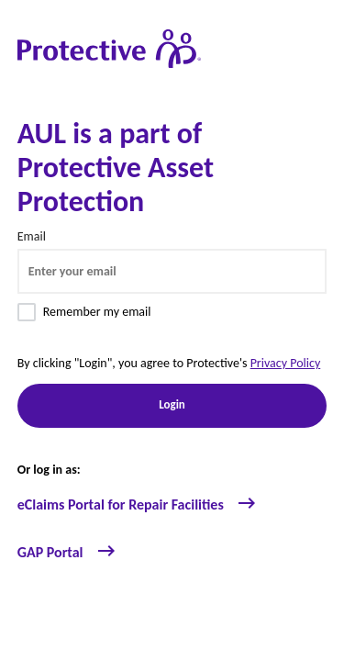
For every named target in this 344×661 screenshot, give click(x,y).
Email (31, 236)
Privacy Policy (285, 363)
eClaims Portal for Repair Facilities (138, 504)
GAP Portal (67, 552)
